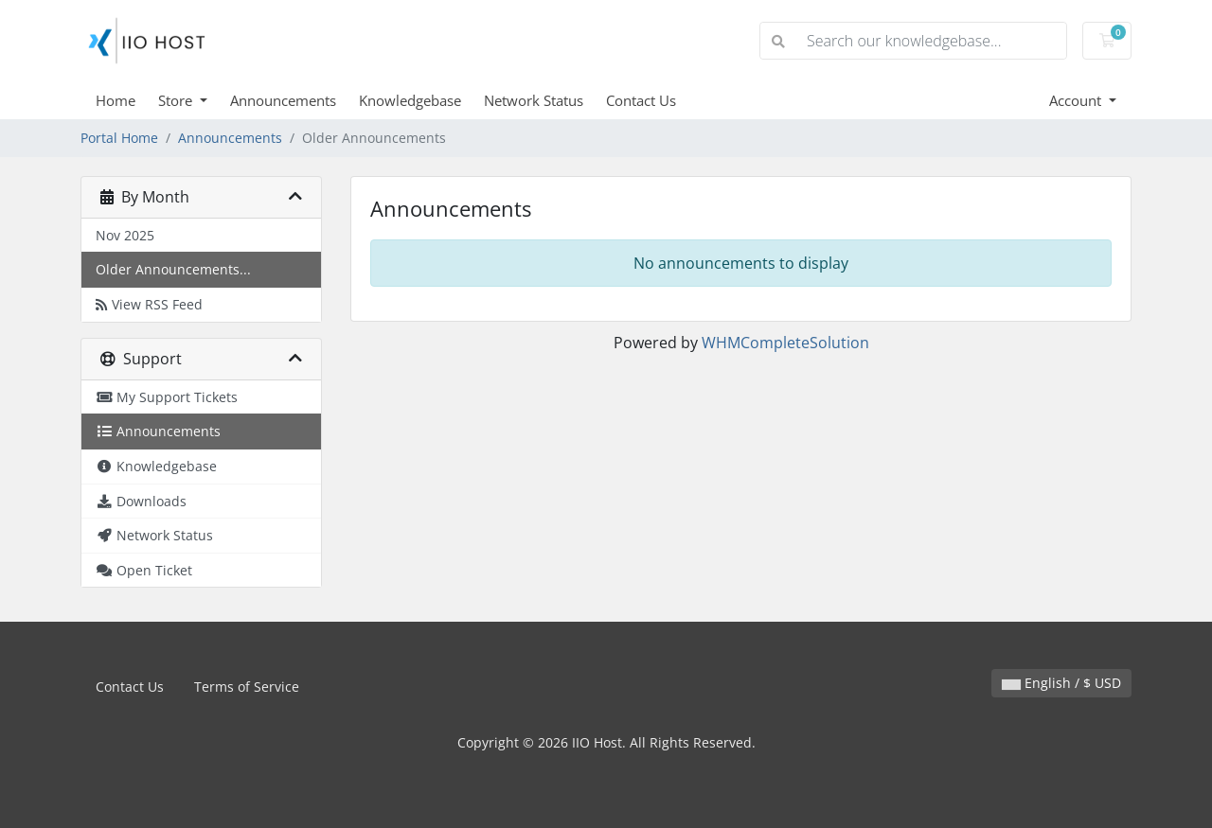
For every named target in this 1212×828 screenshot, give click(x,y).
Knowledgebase (410, 100)
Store (177, 100)
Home (115, 100)
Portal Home (119, 138)
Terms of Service (246, 687)
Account (1077, 100)
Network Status (533, 100)
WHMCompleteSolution (785, 342)
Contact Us (641, 100)
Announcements (283, 100)
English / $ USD (1061, 683)
